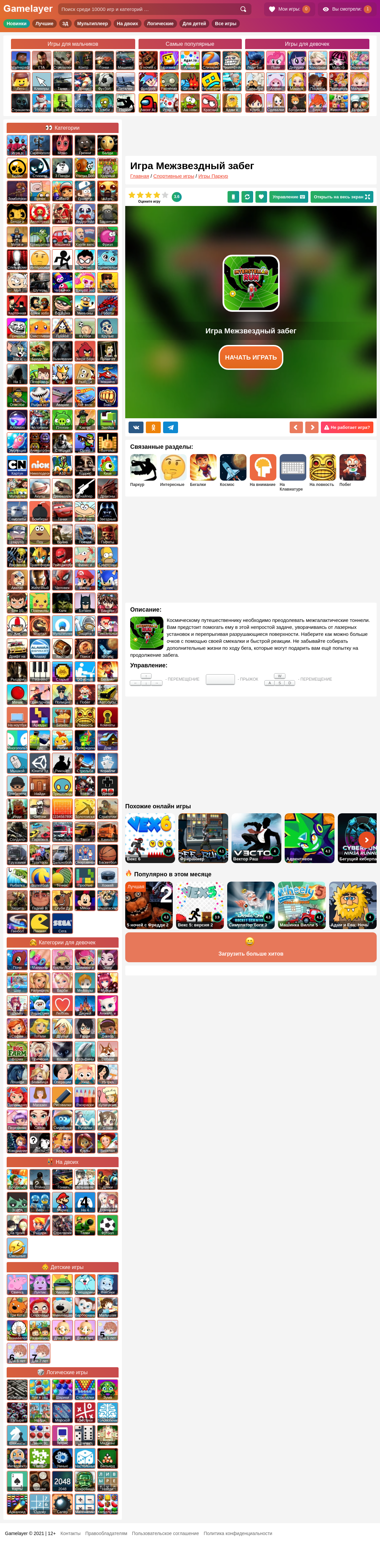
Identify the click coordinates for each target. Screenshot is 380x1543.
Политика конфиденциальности (238, 1533)
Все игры (226, 23)
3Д (65, 23)
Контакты (70, 1533)
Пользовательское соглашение (165, 1533)
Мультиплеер (92, 23)
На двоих (127, 23)
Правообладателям (106, 1533)
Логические (160, 23)
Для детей (194, 23)
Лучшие (44, 23)
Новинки (17, 23)
